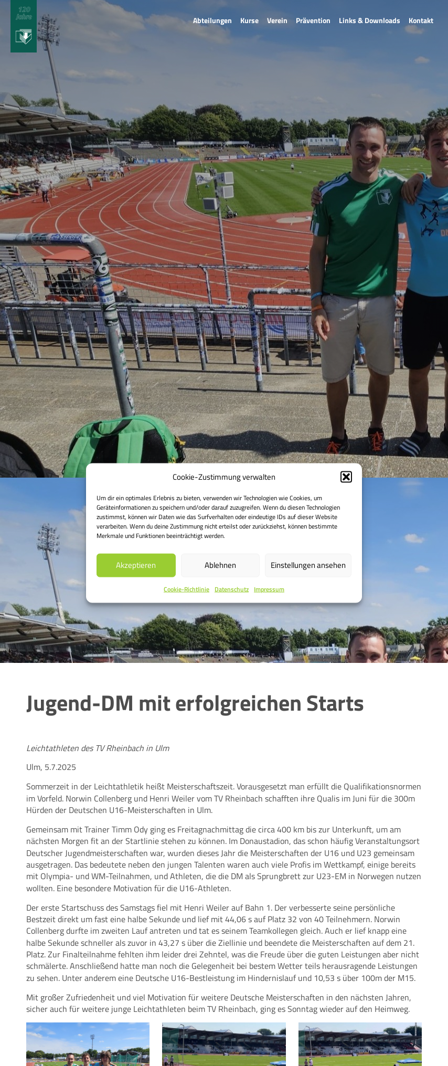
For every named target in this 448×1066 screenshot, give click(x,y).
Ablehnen (220, 565)
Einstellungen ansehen (308, 565)
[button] (346, 476)
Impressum (269, 589)
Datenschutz (232, 589)
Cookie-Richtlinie (186, 589)
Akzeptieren (136, 565)
